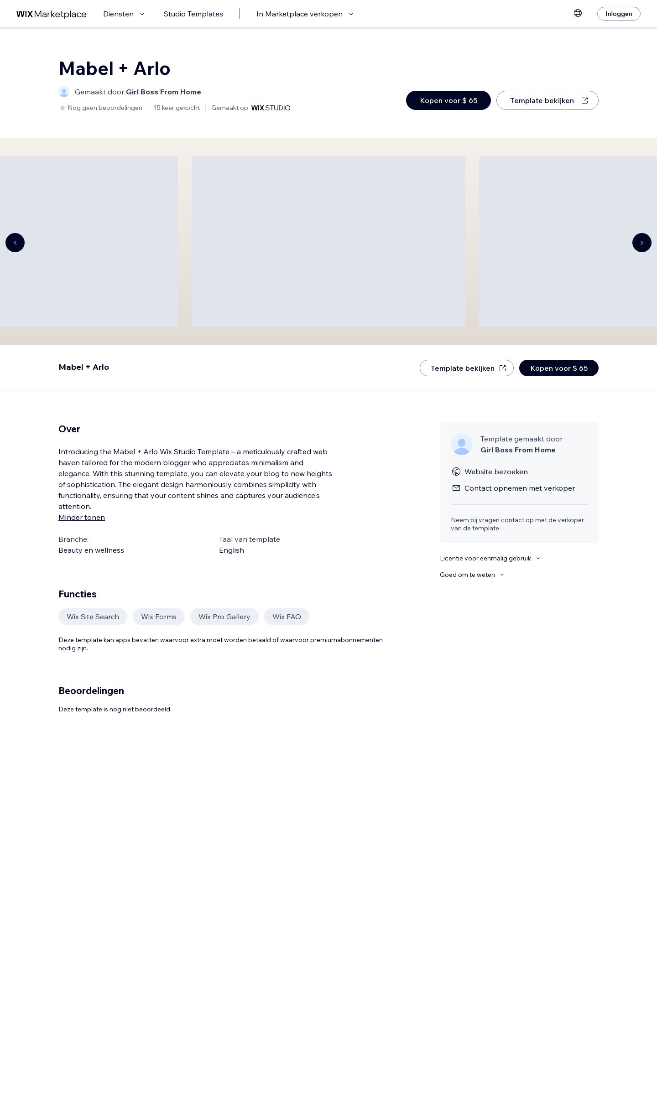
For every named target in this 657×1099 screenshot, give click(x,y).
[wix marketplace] (51, 14)
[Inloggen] (619, 14)
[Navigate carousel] (15, 242)
